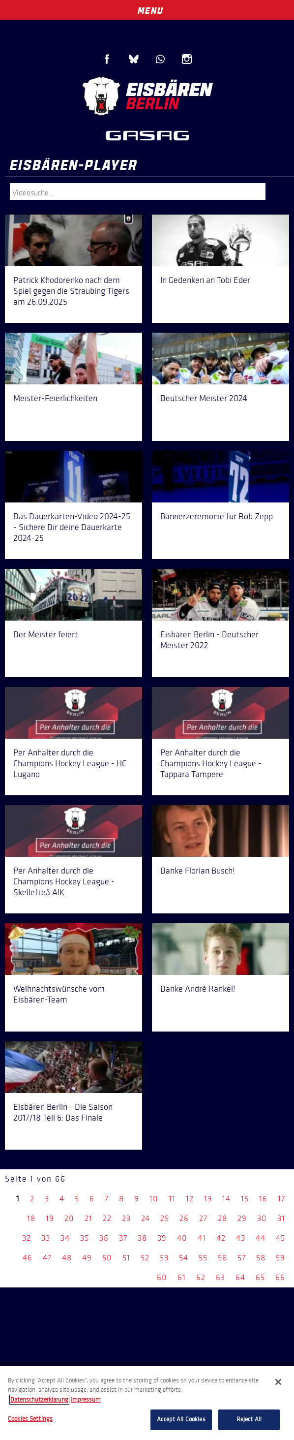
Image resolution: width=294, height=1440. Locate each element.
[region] (147, 1403)
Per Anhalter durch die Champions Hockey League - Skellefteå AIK (64, 881)
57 (241, 1257)
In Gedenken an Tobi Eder (205, 280)
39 (162, 1238)
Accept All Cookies (181, 1419)
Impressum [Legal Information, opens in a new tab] (86, 1400)
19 (50, 1218)
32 (26, 1238)
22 (107, 1218)
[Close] (278, 1382)
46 (27, 1257)
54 (183, 1257)
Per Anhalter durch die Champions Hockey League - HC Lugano (69, 763)
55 (203, 1257)
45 (280, 1238)
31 (281, 1218)
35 (84, 1238)
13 (208, 1198)
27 (203, 1218)
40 (182, 1238)
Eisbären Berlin (147, 96)
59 (280, 1257)
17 (281, 1198)
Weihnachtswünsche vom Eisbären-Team (59, 994)
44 (260, 1238)
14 (226, 1198)
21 (88, 1218)
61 (181, 1277)
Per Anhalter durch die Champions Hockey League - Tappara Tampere (211, 763)
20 (69, 1218)
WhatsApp (160, 59)
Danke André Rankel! (197, 988)
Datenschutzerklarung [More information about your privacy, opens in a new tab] (39, 1400)
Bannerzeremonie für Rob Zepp (216, 516)
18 (31, 1218)
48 (67, 1257)
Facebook (107, 59)
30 (262, 1218)
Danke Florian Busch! (197, 870)
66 (280, 1277)
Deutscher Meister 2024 (203, 398)
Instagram (187, 59)
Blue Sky (134, 59)
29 (242, 1218)
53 (164, 1257)
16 (263, 1198)
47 (47, 1257)
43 (240, 1238)
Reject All (249, 1419)
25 (164, 1218)
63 (220, 1277)
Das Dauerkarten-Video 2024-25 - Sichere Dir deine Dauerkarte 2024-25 (71, 527)
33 (45, 1238)
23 (126, 1218)
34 (65, 1238)
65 (260, 1277)
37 (123, 1238)
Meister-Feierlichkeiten (55, 398)
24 (145, 1218)
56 (222, 1257)
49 (87, 1257)
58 (260, 1257)
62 (201, 1277)
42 (221, 1238)
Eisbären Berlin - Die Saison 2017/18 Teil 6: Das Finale (63, 1112)
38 (142, 1238)
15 (245, 1198)
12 (190, 1198)
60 (162, 1277)
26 (184, 1218)
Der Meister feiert (45, 634)
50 (107, 1257)
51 (126, 1257)
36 (104, 1238)
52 (145, 1257)
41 (202, 1238)
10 (153, 1198)
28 (222, 1218)
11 (172, 1198)
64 (240, 1277)
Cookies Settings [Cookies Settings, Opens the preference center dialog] (30, 1419)
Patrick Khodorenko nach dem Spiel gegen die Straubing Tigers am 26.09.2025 (71, 291)
